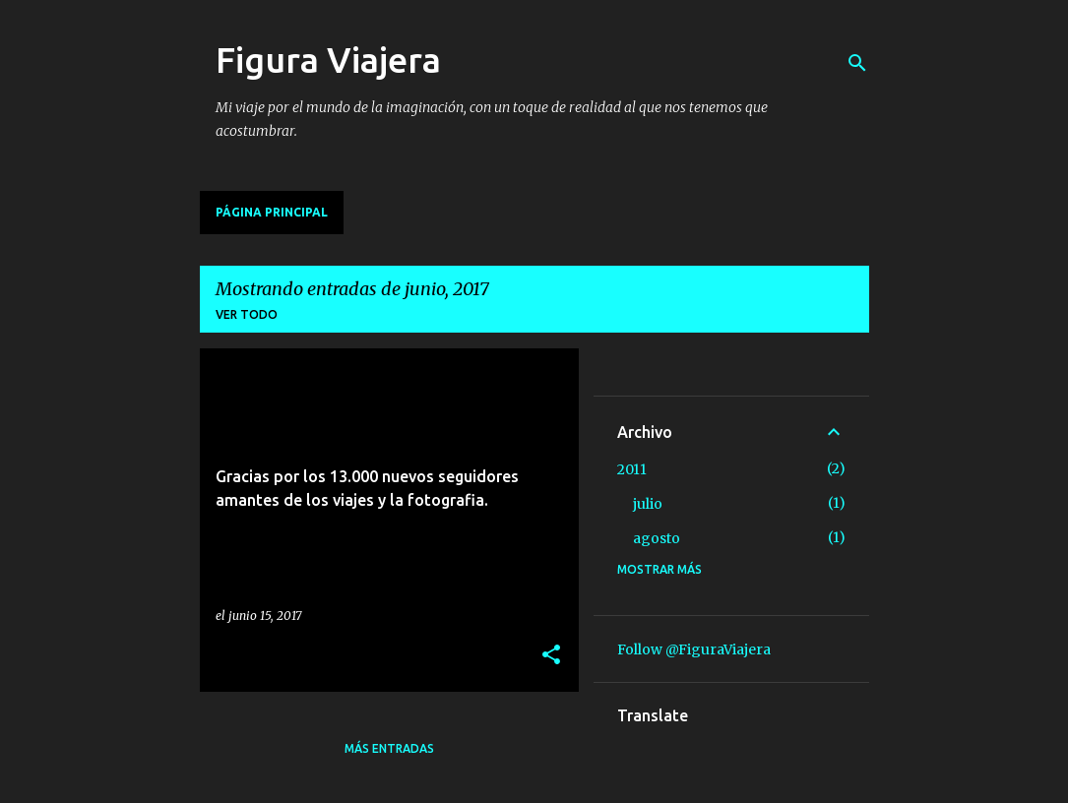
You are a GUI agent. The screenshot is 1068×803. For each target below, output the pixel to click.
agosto (656, 538)
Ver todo (247, 314)
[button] (551, 656)
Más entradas (389, 748)
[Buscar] (857, 63)
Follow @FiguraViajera (694, 649)
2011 (632, 469)
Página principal (272, 212)
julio (647, 504)
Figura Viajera (328, 59)
